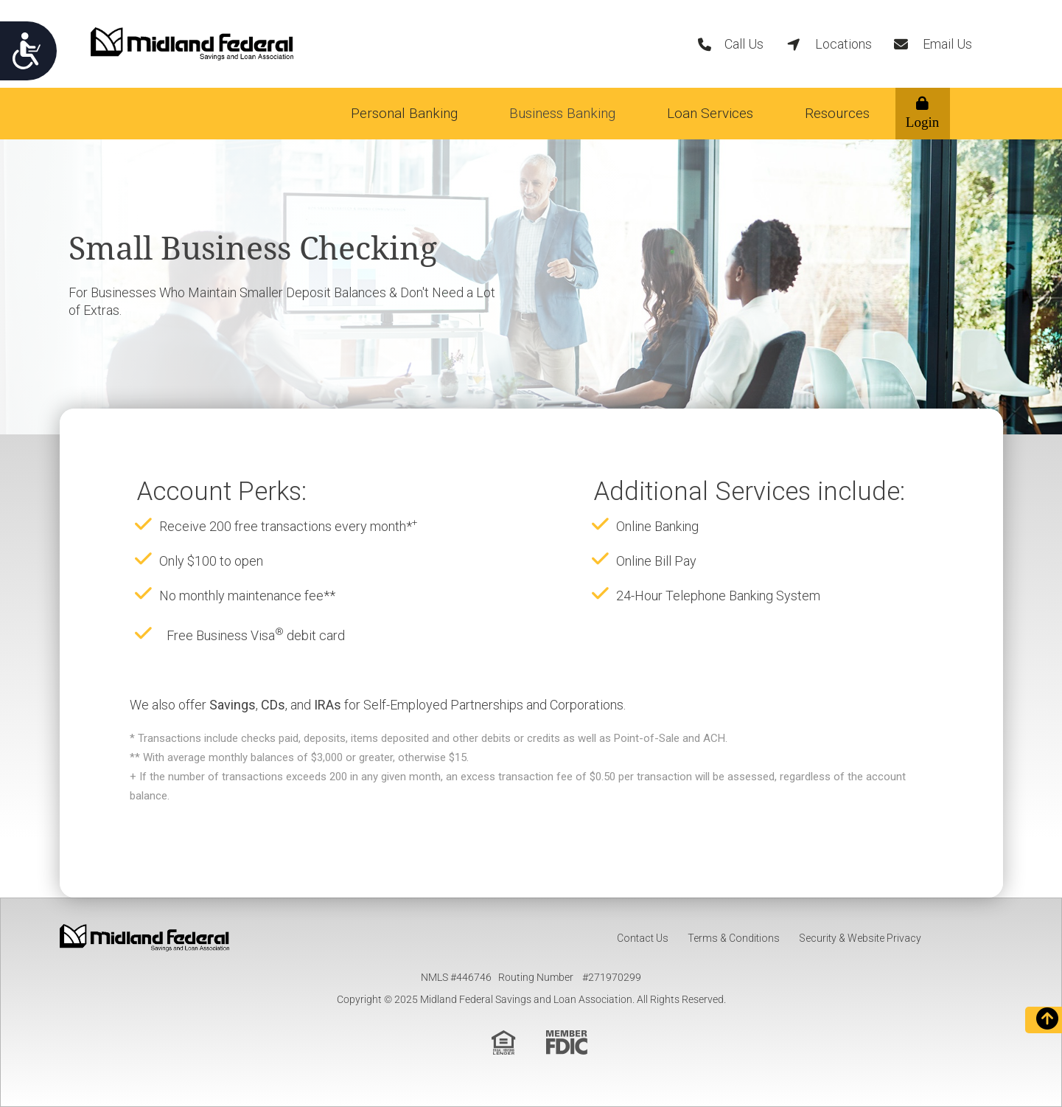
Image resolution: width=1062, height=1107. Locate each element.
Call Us (744, 44)
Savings (232, 704)
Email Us (947, 44)
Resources (837, 113)
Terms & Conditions (734, 938)
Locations (843, 44)
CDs (273, 704)
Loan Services (710, 113)
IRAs (327, 704)
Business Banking (562, 113)
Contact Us (642, 938)
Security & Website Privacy (860, 938)
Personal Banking (404, 113)
